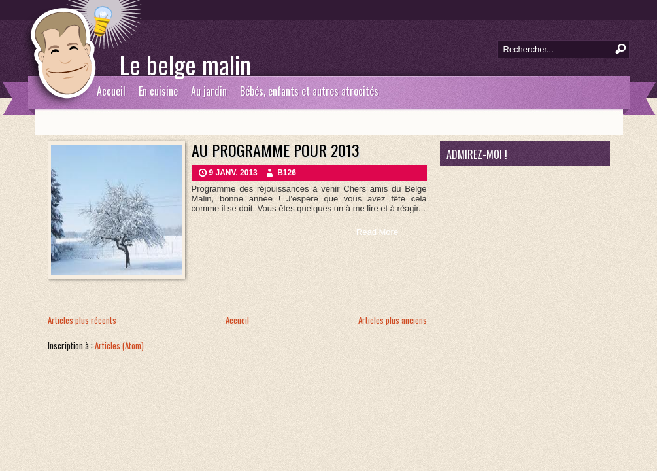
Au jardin (209, 91)
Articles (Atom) (119, 345)
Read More (377, 232)
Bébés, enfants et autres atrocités (309, 91)
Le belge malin (185, 64)
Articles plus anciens (392, 319)
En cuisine (158, 91)
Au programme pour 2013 (276, 150)
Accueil (111, 91)
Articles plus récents (82, 319)
